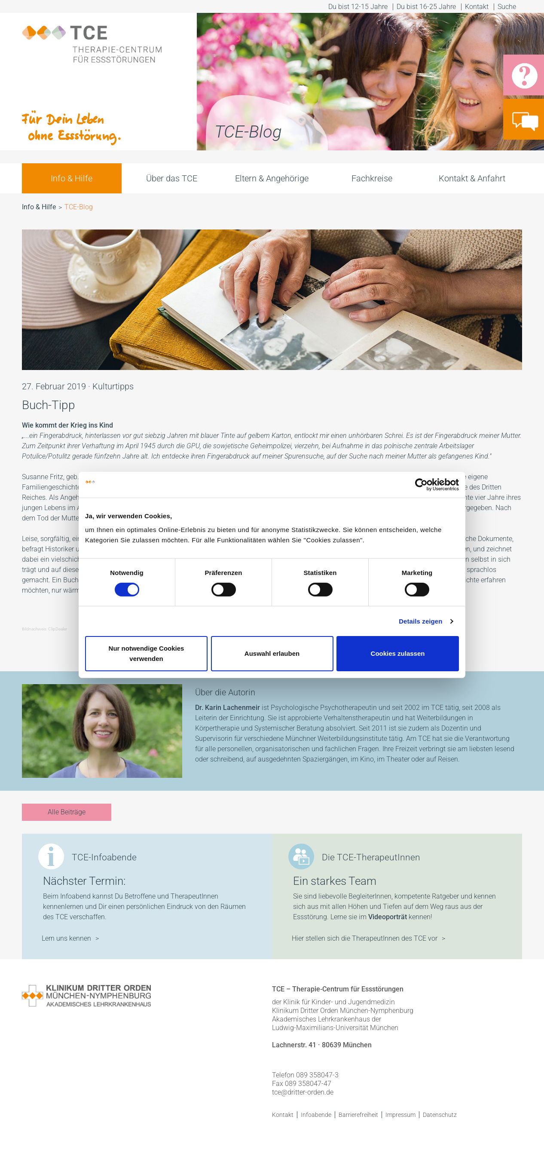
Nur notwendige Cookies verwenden (146, 653)
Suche (508, 7)
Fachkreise (371, 178)
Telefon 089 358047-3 (305, 1075)
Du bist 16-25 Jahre (426, 7)
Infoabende (316, 1114)
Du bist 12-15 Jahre (358, 7)
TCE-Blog (78, 207)
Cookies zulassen (398, 653)
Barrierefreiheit (358, 1114)
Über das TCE (171, 178)
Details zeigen (420, 621)
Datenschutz (440, 1114)
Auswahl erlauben (272, 653)
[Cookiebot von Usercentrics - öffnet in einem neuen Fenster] (421, 484)
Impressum (400, 1114)
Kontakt (477, 7)
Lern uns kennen (66, 938)
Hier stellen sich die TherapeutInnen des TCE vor (364, 938)
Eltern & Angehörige (272, 178)
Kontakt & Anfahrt (472, 178)
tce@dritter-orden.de (302, 1092)
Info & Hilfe (71, 178)
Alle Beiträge (67, 812)
